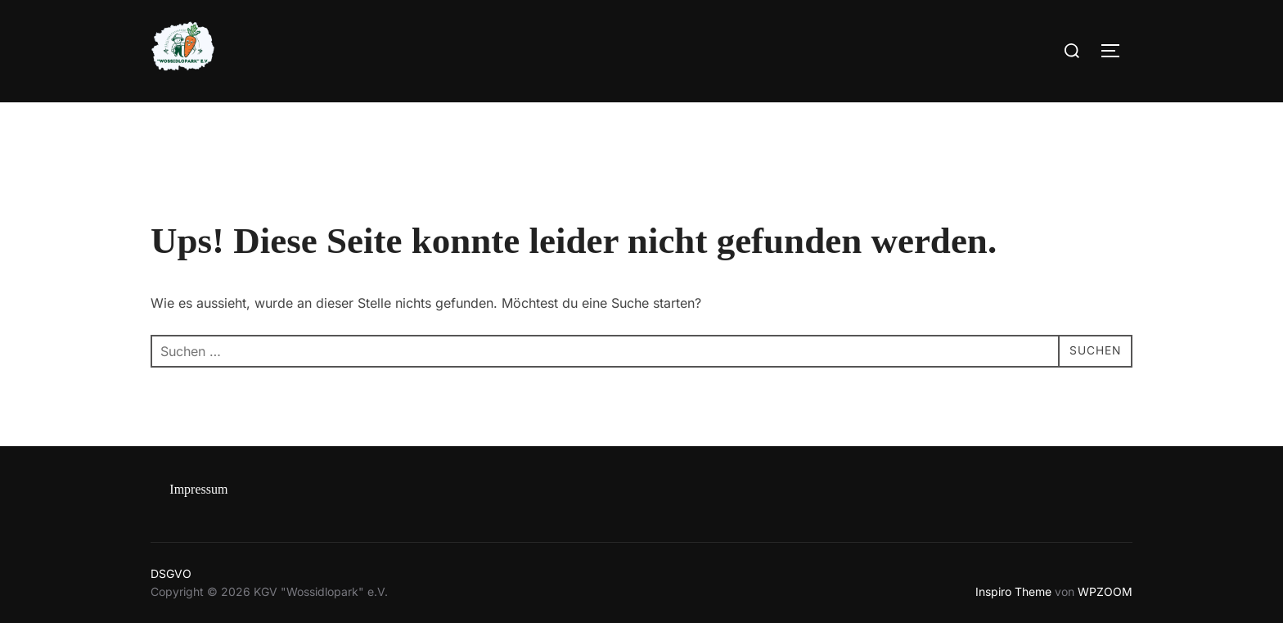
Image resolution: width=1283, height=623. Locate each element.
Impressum (198, 489)
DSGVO (171, 573)
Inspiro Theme (1013, 591)
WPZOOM (1105, 591)
